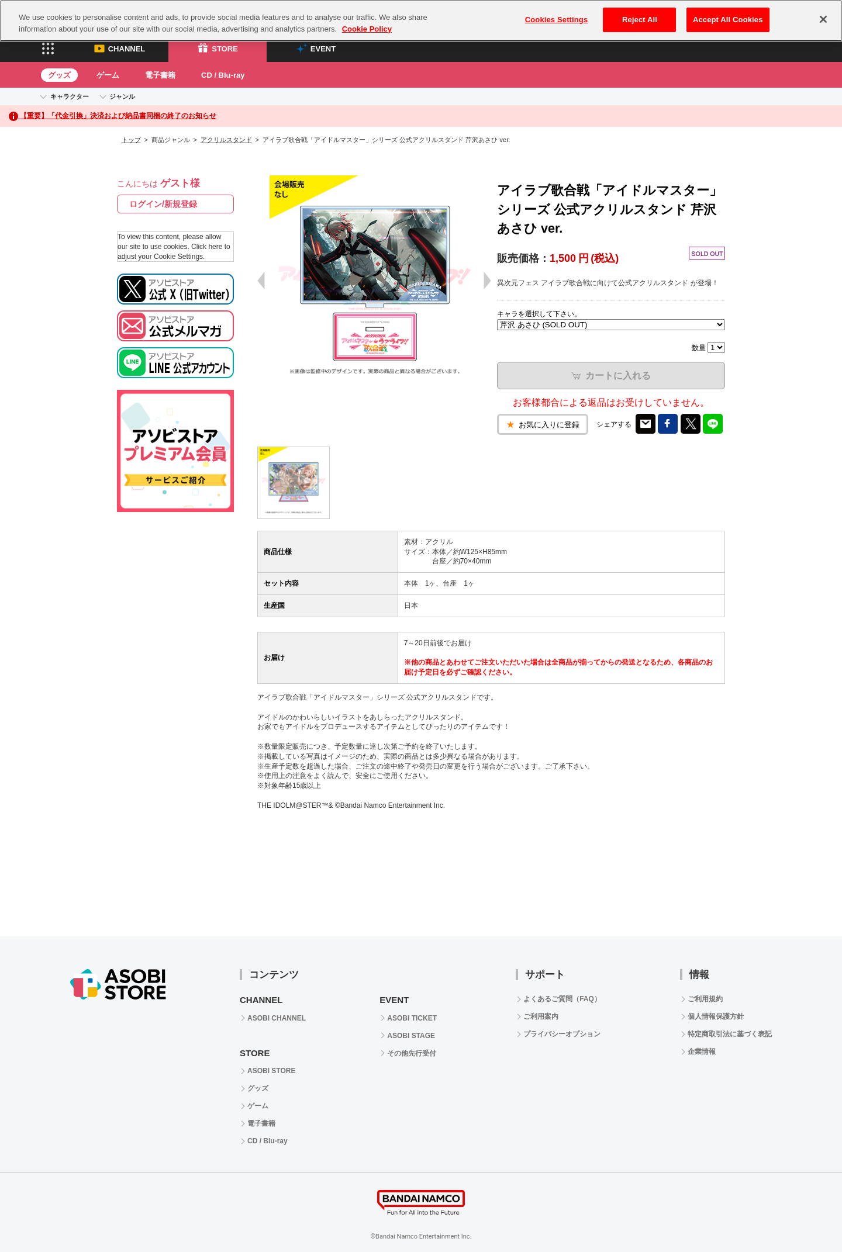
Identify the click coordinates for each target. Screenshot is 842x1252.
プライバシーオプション (562, 1034)
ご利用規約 (705, 999)
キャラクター (69, 96)
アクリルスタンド (226, 139)
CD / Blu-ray (222, 75)
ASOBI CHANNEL (276, 1018)
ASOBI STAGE (411, 1036)
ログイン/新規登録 (163, 204)
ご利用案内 (540, 1016)
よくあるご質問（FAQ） (562, 999)
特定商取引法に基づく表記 (730, 1034)
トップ (131, 139)
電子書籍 (160, 75)
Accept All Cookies (728, 19)
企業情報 (702, 1051)
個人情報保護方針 (716, 1016)
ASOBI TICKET (412, 1018)
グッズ (59, 75)
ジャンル (122, 96)
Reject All (639, 19)
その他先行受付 (411, 1053)
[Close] (823, 19)
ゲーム (107, 75)
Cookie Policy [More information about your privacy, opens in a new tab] (367, 29)
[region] (421, 20)
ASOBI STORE (271, 1071)
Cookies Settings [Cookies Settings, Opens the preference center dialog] (556, 19)
